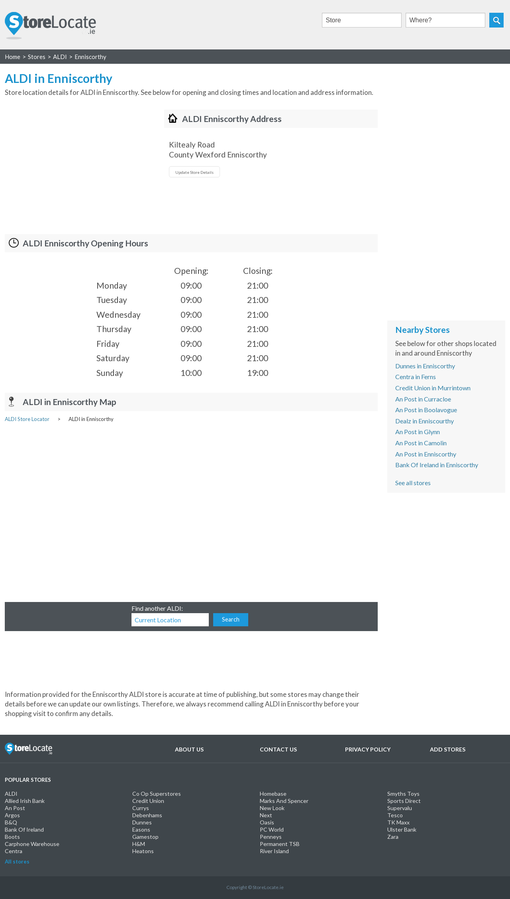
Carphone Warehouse (32, 843)
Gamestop (145, 836)
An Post (15, 808)
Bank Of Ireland (24, 829)
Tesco (395, 815)
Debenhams (147, 815)
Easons (141, 829)
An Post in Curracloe (423, 399)
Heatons (143, 851)
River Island (274, 851)
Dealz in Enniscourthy (424, 421)
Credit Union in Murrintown (433, 387)
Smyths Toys (403, 793)
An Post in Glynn (417, 431)
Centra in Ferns (415, 376)
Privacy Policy (367, 749)
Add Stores (447, 749)
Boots (12, 836)
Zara (392, 836)
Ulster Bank (401, 829)
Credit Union (148, 800)
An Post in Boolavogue (426, 409)
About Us (189, 749)
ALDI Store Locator (27, 419)
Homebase (273, 793)
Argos (12, 815)
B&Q (11, 822)
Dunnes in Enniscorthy (425, 366)
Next (266, 815)
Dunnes (142, 822)
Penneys (271, 836)
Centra (13, 851)
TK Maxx (398, 822)
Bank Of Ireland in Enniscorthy (436, 464)
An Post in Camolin (421, 443)
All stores (17, 861)
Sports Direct (404, 800)
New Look (272, 808)
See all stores (413, 482)
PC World (272, 829)
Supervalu (399, 808)
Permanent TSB (280, 843)
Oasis (267, 822)
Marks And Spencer (284, 800)
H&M (138, 843)
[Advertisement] (72, 165)
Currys (140, 808)
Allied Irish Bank (25, 800)
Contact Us (278, 749)
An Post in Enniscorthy (425, 454)
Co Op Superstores (156, 793)
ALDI (11, 793)
